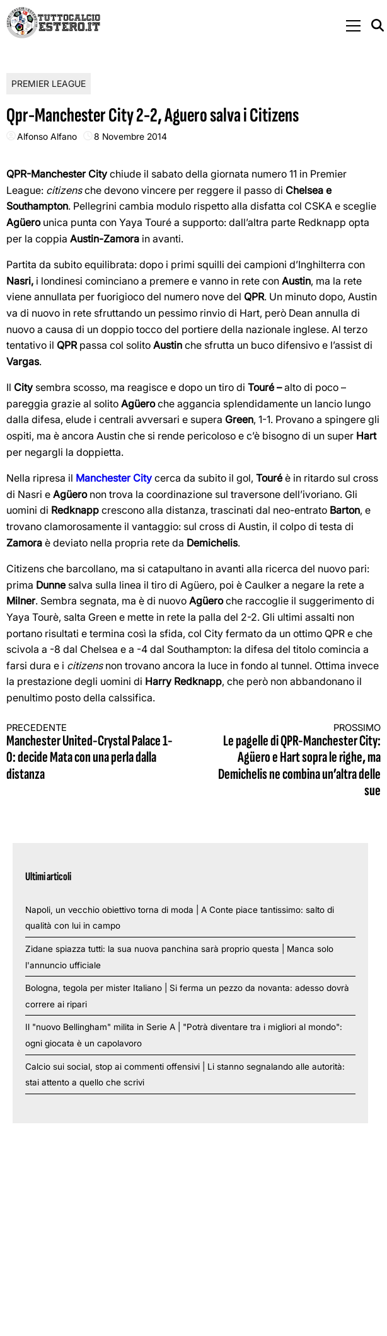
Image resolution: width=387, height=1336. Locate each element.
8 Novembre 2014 (130, 136)
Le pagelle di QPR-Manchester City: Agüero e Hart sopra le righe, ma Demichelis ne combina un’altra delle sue (296, 761)
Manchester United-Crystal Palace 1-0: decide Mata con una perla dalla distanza (90, 753)
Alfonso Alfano (47, 136)
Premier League (48, 83)
